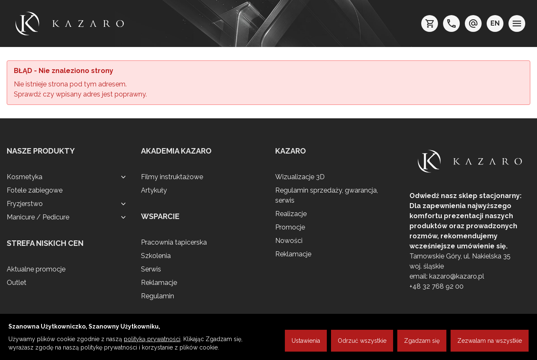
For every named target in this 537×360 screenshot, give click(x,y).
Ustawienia (306, 340)
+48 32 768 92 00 (436, 286)
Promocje (290, 227)
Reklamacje (159, 283)
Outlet (16, 283)
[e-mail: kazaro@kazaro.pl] (473, 23)
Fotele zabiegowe (35, 190)
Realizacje (291, 214)
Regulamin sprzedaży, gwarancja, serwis (326, 195)
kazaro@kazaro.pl (456, 276)
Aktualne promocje (36, 269)
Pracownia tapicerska (174, 242)
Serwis (151, 269)
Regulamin (157, 296)
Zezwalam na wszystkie (489, 340)
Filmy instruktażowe (172, 177)
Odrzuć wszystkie (362, 340)
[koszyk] (429, 23)
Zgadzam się (422, 340)
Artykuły (154, 190)
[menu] (516, 23)
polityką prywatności (152, 339)
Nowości (288, 241)
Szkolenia (156, 256)
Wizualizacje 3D (300, 177)
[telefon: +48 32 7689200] (451, 23)
